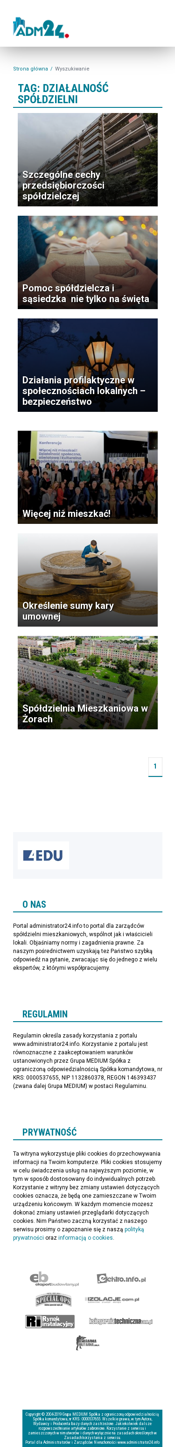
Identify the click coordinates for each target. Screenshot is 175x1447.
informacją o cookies (85, 1238)
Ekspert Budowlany (54, 1278)
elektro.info (121, 1278)
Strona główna (30, 69)
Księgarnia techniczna (121, 1321)
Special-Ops (54, 1300)
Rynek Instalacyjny (50, 1321)
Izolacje (112, 1300)
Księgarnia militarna (87, 1342)
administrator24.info (43, 29)
